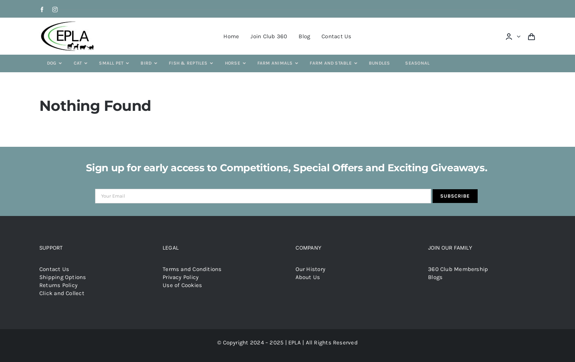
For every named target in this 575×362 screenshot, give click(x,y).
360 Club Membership (458, 269)
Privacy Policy (181, 277)
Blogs (435, 277)
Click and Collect (61, 293)
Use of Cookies (182, 285)
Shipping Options (62, 277)
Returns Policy (58, 285)
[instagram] (55, 9)
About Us (308, 277)
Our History (310, 269)
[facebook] (42, 9)
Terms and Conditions (192, 269)
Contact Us (54, 269)
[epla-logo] (69, 22)
